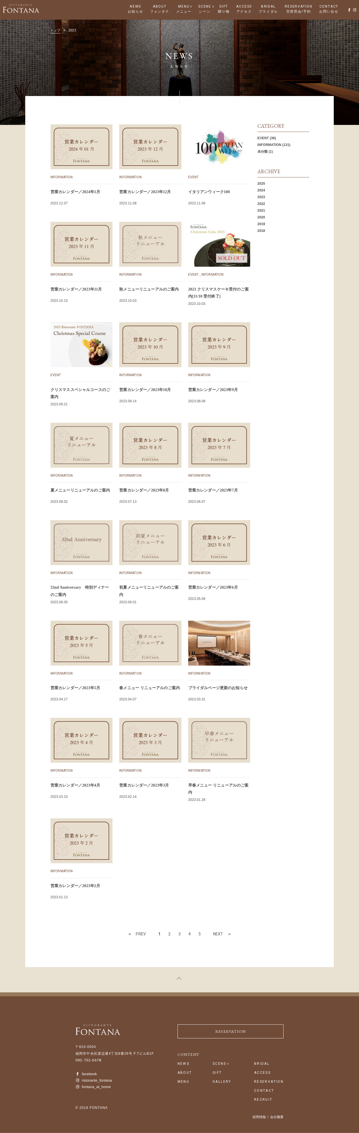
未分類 (262, 152)
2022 (261, 204)
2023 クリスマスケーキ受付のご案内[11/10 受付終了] (218, 292)
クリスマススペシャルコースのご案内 (80, 393)
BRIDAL (268, 6)
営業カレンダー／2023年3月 (144, 785)
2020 (261, 217)
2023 (261, 197)
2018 (261, 231)
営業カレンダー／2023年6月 (213, 587)
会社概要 (277, 1117)
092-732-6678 (88, 1060)
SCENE (204, 6)
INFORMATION (61, 177)
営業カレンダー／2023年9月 (213, 390)
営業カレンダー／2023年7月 (213, 490)
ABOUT (160, 6)
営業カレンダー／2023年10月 (145, 390)
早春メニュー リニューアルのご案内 (218, 788)
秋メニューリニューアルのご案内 (149, 289)
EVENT (193, 177)
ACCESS (244, 6)
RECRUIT (263, 1100)
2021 (261, 211)
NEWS (135, 6)
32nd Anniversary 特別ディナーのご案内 (79, 591)
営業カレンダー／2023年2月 (75, 886)
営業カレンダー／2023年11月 (76, 289)
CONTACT (329, 6)
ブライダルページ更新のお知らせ (218, 688)
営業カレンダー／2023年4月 (75, 785)
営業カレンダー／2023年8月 (144, 490)
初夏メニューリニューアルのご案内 (149, 591)
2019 (261, 224)
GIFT (223, 6)
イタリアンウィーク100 (209, 192)
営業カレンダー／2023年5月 (75, 688)
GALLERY (222, 1082)
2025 (261, 184)
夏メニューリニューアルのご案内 (80, 490)
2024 (261, 190)
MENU (183, 6)
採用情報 (259, 1117)
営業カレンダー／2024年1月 (75, 192)
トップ (55, 30)
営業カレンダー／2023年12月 (145, 192)
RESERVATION (298, 6)
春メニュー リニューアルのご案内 (149, 688)
